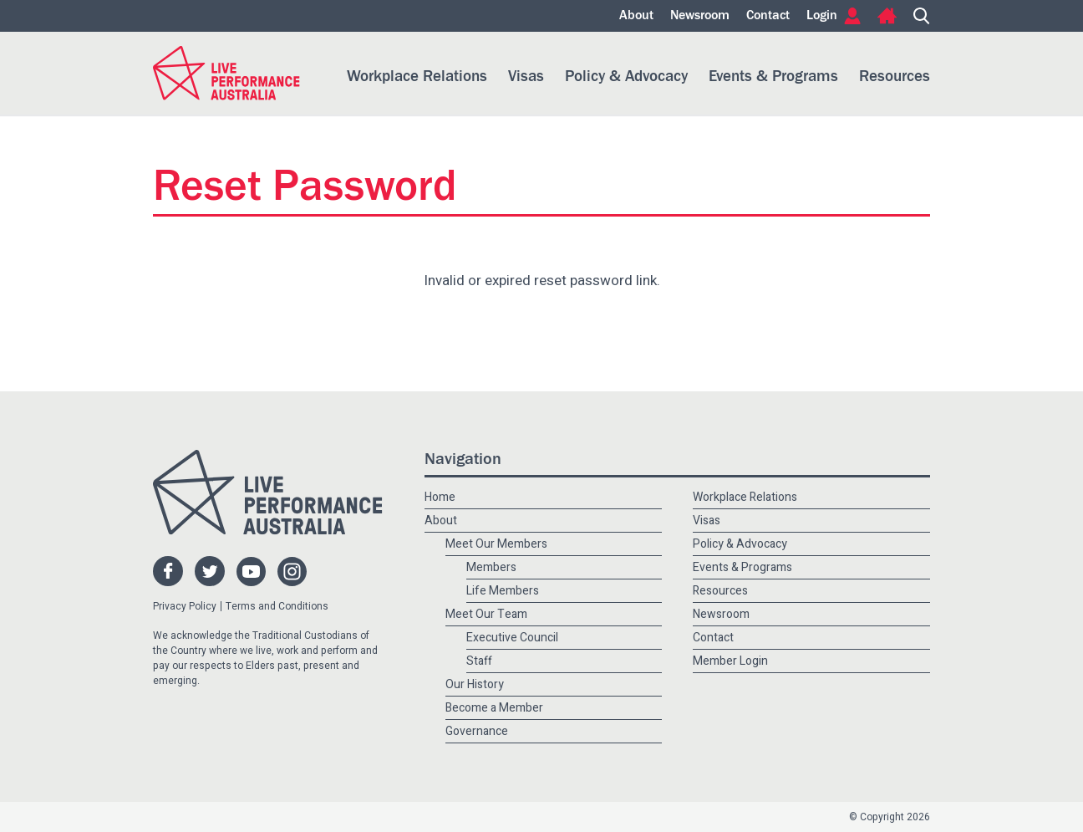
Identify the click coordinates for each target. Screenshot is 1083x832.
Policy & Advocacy (626, 76)
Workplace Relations (417, 76)
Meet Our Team (486, 614)
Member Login (730, 661)
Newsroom (700, 16)
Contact (768, 16)
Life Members (502, 591)
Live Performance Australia (226, 73)
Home (887, 16)
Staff (479, 661)
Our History (474, 684)
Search (921, 16)
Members (491, 567)
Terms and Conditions (277, 606)
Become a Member (494, 708)
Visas (526, 76)
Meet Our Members (496, 544)
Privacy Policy (184, 606)
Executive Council (512, 637)
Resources (894, 76)
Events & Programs (773, 76)
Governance (476, 731)
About (636, 16)
